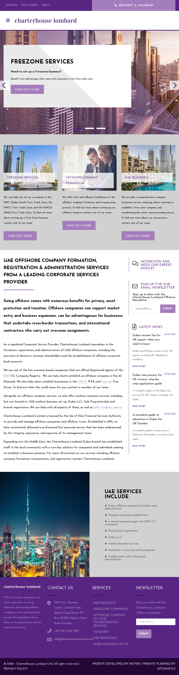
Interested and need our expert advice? (156, 265)
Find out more (27, 89)
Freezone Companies (110, 609)
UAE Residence (105, 638)
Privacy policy (16, 668)
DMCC (82, 381)
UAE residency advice (107, 407)
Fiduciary (101, 632)
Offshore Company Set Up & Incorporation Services (109, 620)
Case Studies (29, 5)
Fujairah (106, 381)
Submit (168, 308)
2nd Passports (104, 603)
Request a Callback (133, 5)
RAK (7, 376)
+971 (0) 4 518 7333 (66, 631)
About (46, 5)
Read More (139, 366)
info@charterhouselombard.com (73, 639)
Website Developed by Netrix (116, 663)
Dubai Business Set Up (110, 644)
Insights (11, 5)
